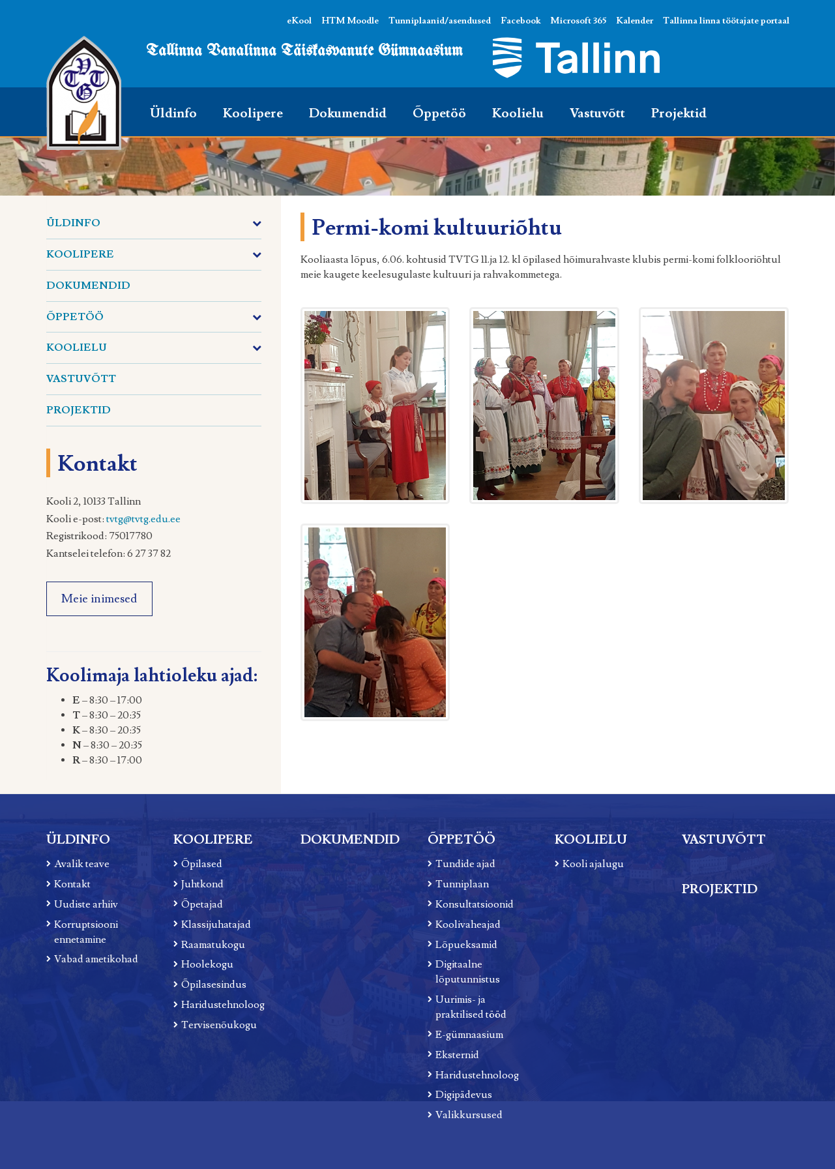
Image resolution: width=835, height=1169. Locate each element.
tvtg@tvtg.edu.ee (143, 518)
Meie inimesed (99, 598)
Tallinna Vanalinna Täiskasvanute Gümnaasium (304, 51)
